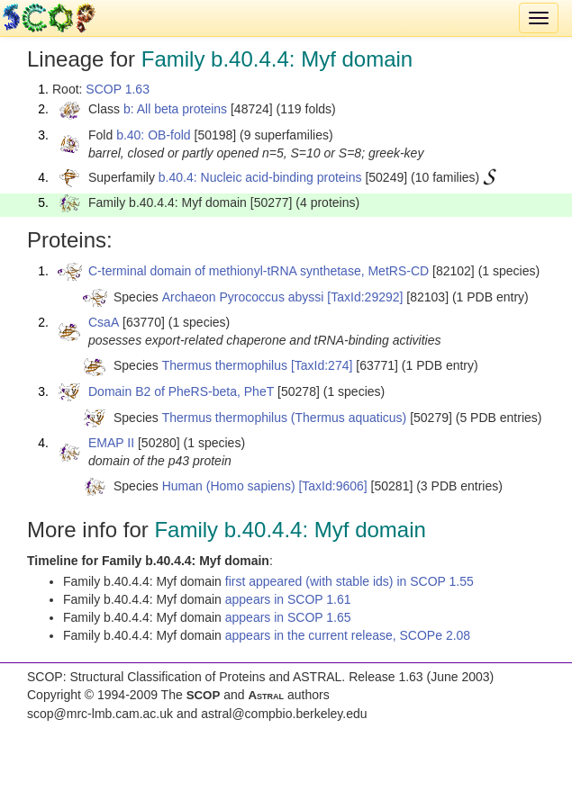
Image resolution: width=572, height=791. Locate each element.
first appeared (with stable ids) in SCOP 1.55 (349, 581)
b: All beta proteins (175, 109)
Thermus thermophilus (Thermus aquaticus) (284, 417)
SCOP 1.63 (118, 89)
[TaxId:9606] (332, 486)
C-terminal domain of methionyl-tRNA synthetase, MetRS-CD (258, 271)
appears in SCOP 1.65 (288, 617)
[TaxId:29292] (365, 297)
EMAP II (111, 443)
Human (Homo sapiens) (228, 486)
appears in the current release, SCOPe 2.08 (347, 635)
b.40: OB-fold (153, 135)
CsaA (103, 322)
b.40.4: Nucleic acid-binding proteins (260, 177)
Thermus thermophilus (224, 365)
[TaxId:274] (322, 365)
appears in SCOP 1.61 (288, 599)
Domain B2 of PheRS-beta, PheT (181, 391)
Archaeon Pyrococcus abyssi (243, 297)
